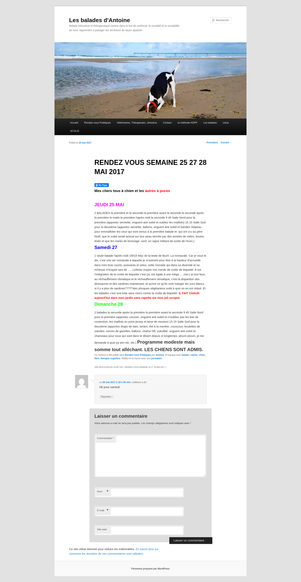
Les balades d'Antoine (99, 20)
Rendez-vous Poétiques (97, 122)
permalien (156, 358)
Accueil (74, 122)
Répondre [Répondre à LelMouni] (107, 397)
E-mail (102, 510)
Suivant (226, 142)
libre (96, 358)
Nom (102, 491)
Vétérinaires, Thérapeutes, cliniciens (137, 122)
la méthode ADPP (187, 122)
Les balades (210, 122)
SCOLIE (74, 130)
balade (185, 355)
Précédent (211, 142)
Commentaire (105, 438)
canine (194, 355)
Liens (226, 122)
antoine (160, 355)
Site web (102, 529)
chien (202, 355)
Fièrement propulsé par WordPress (150, 568)
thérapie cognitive (110, 358)
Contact (167, 122)
